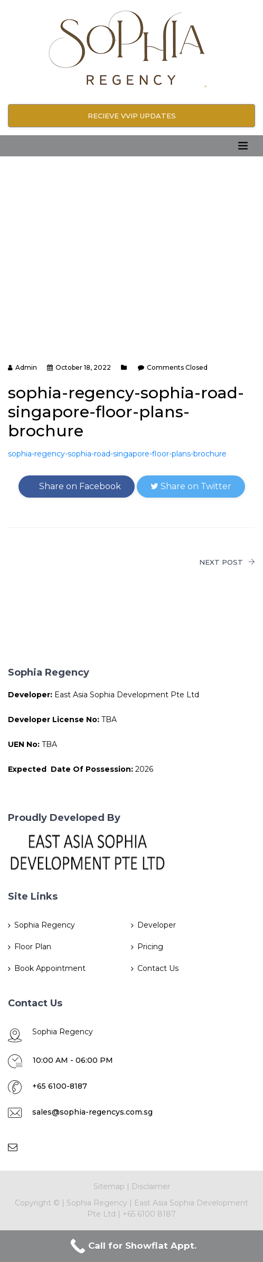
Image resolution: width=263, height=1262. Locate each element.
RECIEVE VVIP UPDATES (132, 115)
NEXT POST (227, 562)
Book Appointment (50, 968)
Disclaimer (151, 1186)
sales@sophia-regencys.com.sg (92, 1112)
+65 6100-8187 (59, 1086)
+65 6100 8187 (149, 1214)
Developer (156, 925)
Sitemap (109, 1186)
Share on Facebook (76, 486)
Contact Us (158, 968)
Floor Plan (32, 946)
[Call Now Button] (131, 1246)
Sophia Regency (44, 925)
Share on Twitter (191, 486)
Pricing (150, 946)
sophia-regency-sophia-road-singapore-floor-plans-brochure (117, 454)
